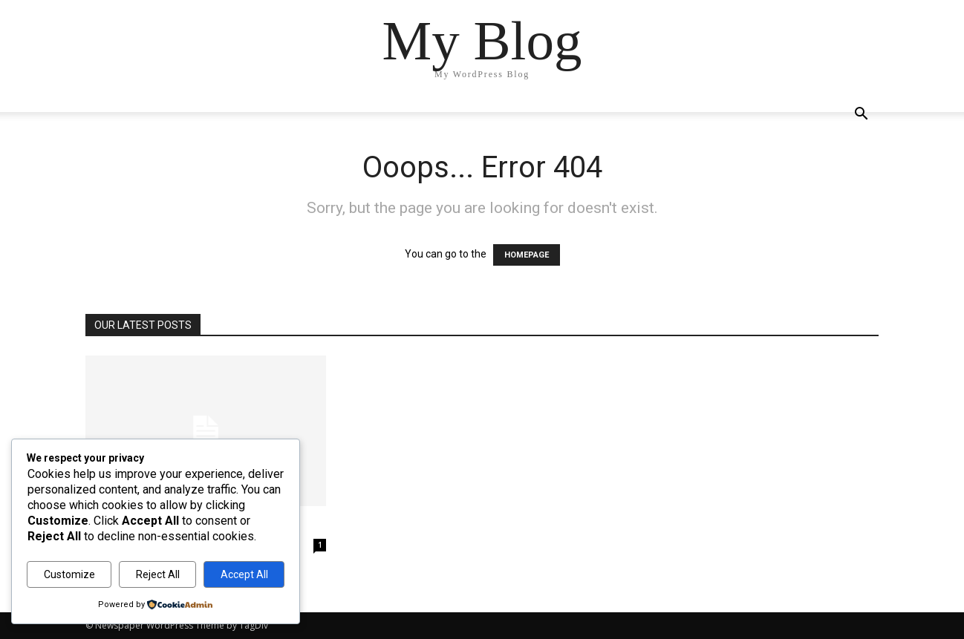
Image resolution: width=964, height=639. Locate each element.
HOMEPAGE (526, 255)
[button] (861, 115)
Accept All (244, 574)
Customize (69, 574)
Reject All (158, 574)
